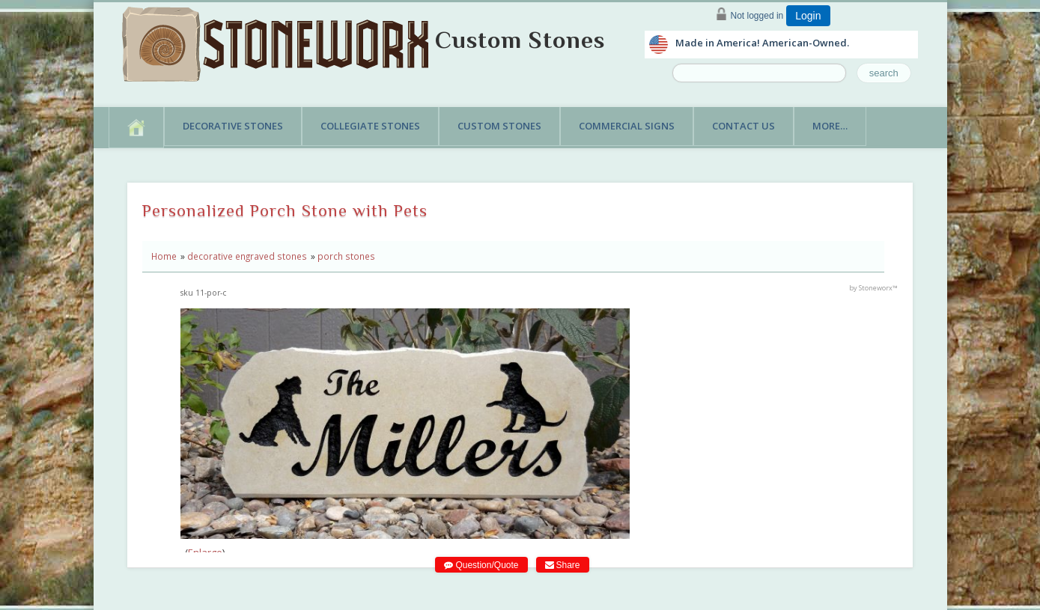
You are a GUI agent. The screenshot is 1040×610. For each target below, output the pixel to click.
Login (808, 15)
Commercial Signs (627, 125)
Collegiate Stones (370, 125)
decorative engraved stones (247, 256)
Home (164, 256)
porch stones (346, 256)
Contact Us (743, 125)
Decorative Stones (233, 125)
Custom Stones (520, 39)
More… (830, 125)
